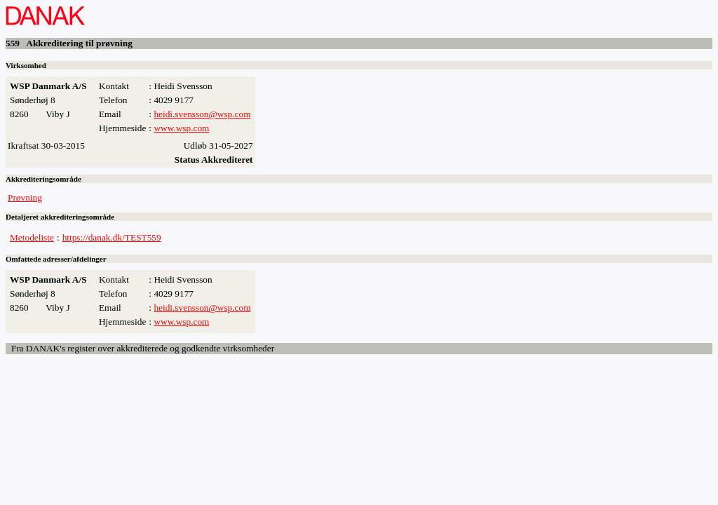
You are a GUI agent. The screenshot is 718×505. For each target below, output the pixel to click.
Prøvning (25, 197)
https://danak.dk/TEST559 (111, 237)
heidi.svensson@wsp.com (202, 114)
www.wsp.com (181, 128)
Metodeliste (32, 237)
